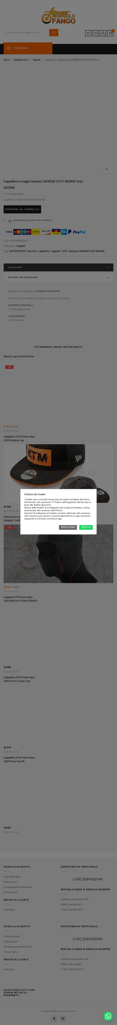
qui (59, 518)
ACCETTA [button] (86, 527)
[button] (108, 1016)
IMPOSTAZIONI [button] (68, 527)
